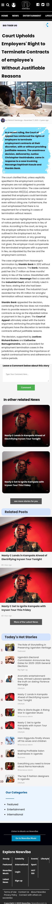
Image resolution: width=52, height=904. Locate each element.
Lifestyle (45, 858)
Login (17, 871)
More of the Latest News (26, 622)
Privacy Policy (10, 895)
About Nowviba (38, 892)
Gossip (6, 858)
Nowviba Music (7, 872)
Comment (26, 387)
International (21, 864)
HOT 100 (33, 872)
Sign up (18, 880)
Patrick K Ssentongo (15, 120)
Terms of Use (10, 892)
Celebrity (19, 858)
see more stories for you (26, 501)
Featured (7, 864)
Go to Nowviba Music (26, 838)
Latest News (6, 881)
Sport (34, 864)
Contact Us (23, 892)
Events (34, 858)
